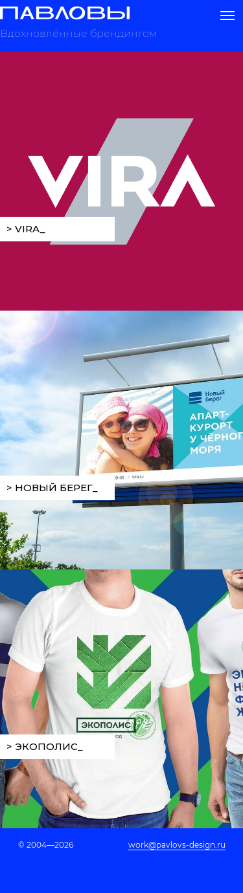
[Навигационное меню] (227, 15)
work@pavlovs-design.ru (177, 845)
